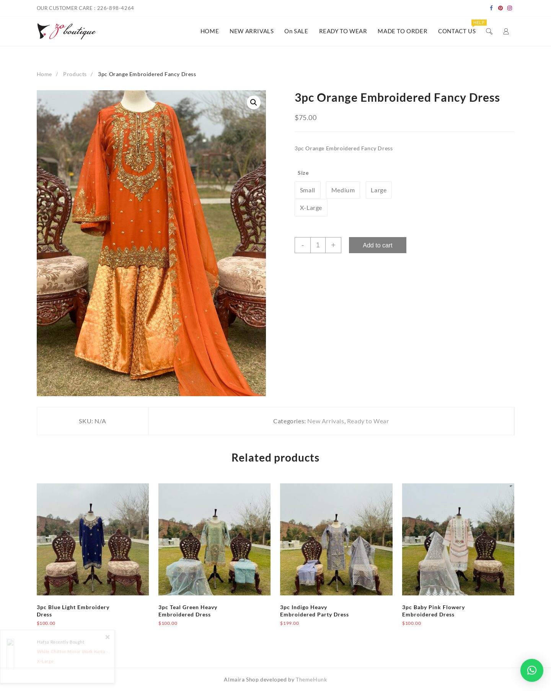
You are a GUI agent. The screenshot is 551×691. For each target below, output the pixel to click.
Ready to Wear (368, 420)
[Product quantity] (318, 245)
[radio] (308, 190)
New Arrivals (325, 420)
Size (303, 172)
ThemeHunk (311, 679)
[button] (531, 670)
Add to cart (377, 245)
